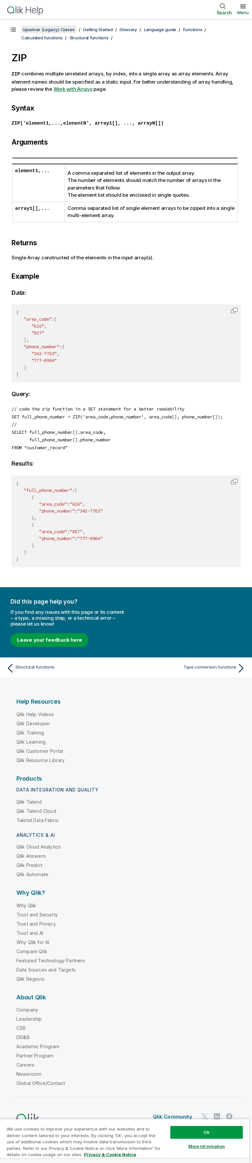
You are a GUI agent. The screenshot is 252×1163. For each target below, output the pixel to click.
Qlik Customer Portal (39, 749)
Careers (25, 1063)
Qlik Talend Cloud (36, 809)
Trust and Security (37, 913)
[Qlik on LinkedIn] (217, 1115)
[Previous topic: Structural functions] (64, 666)
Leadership (29, 1017)
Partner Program (34, 1054)
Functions (192, 29)
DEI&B (23, 1035)
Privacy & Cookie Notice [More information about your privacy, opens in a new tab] (110, 1154)
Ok (206, 1132)
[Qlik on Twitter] (205, 1115)
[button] (234, 310)
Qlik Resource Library (40, 758)
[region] (124, 1141)
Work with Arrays (73, 89)
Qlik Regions (30, 977)
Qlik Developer (33, 722)
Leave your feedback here (49, 638)
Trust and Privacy (36, 922)
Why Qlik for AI (32, 940)
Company (27, 1008)
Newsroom (28, 1072)
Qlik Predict (29, 863)
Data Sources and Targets (46, 968)
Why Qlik (26, 904)
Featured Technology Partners (50, 959)
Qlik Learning (31, 740)
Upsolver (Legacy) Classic (49, 29)
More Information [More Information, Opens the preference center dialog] (206, 1146)
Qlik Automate (32, 872)
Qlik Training (30, 731)
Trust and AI (29, 931)
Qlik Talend (29, 800)
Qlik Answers (31, 854)
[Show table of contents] (13, 29)
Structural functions (89, 37)
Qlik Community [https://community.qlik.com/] (172, 1115)
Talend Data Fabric (37, 818)
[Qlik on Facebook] (229, 1115)
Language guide (160, 29)
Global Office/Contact (40, 1081)
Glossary (128, 29)
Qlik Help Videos (35, 712)
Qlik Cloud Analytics (38, 845)
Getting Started (98, 29)
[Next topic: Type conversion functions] (187, 666)
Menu (243, 12)
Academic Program (38, 1045)
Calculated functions (42, 37)
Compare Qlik (31, 949)
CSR (21, 1026)
